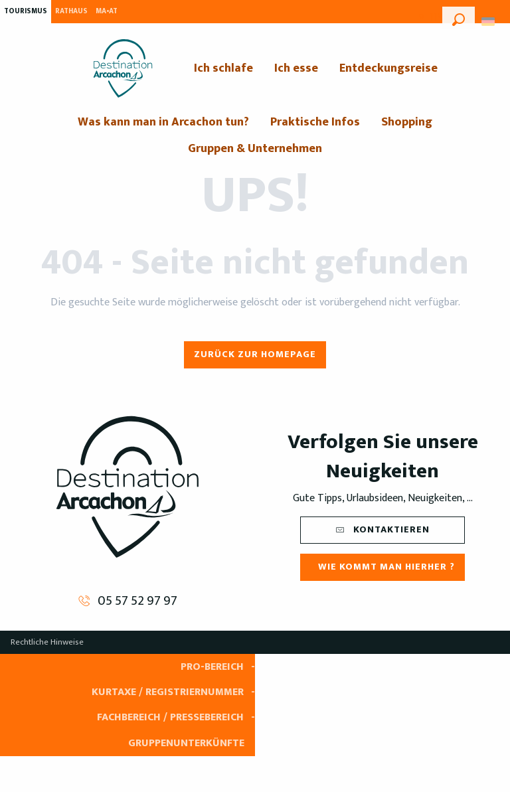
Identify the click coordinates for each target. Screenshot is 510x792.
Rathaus (71, 11)
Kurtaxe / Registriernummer (168, 692)
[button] (458, 18)
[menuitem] (122, 68)
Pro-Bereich (212, 667)
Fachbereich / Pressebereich (170, 717)
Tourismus (25, 11)
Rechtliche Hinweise (47, 642)
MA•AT (107, 11)
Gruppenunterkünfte (186, 743)
